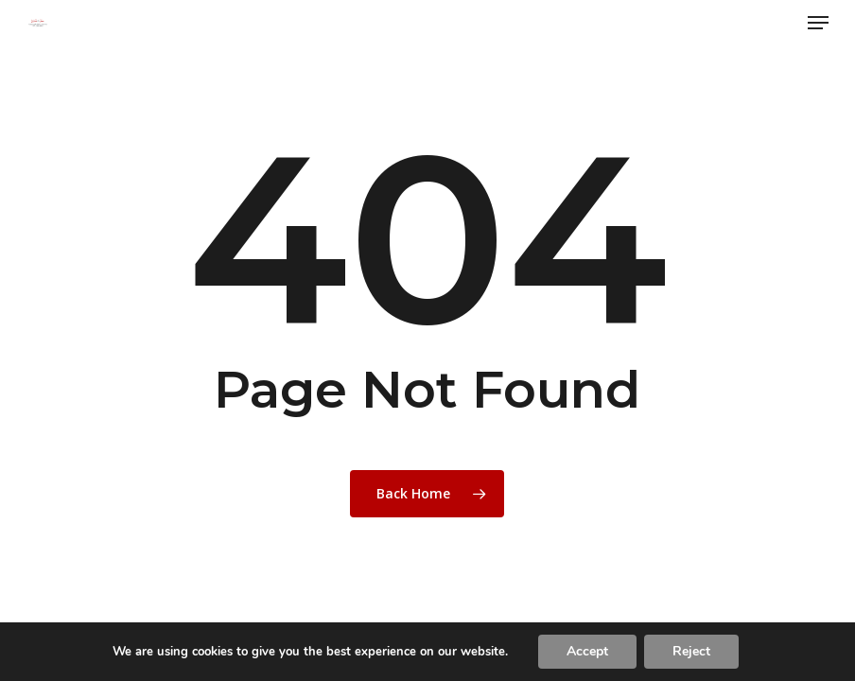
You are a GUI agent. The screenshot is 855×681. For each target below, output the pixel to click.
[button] (818, 22)
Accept (587, 651)
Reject (691, 651)
